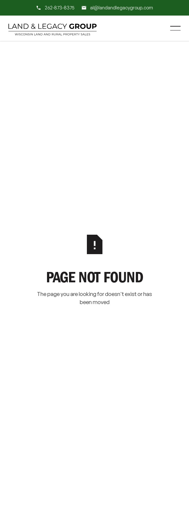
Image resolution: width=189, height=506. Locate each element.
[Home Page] (52, 28)
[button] (175, 28)
